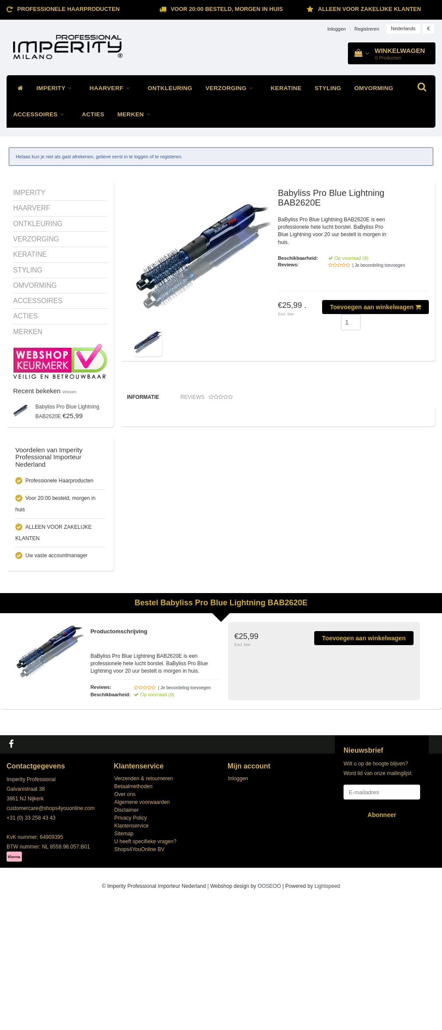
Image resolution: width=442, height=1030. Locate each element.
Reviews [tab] (206, 397)
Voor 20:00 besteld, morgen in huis (227, 9)
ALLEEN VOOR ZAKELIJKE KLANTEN (369, 9)
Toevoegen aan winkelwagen (375, 307)
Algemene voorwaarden (142, 927)
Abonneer (382, 939)
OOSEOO (269, 1011)
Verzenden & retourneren (143, 903)
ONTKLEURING (169, 88)
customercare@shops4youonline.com (51, 933)
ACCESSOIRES (41, 114)
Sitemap (123, 958)
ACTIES (93, 114)
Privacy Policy (130, 942)
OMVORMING (373, 88)
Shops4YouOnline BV (139, 974)
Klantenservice (131, 950)
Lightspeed (327, 1011)
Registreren (366, 28)
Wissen (70, 391)
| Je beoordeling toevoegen (378, 265)
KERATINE (286, 88)
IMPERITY (56, 88)
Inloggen (336, 28)
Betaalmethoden (133, 911)
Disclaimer (126, 935)
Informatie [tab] (143, 397)
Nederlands (403, 28)
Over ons (125, 919)
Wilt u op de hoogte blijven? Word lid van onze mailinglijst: (378, 893)
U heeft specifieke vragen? (145, 966)
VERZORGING (231, 88)
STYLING (328, 88)
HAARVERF (112, 88)
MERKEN (136, 114)
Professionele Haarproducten (68, 9)
